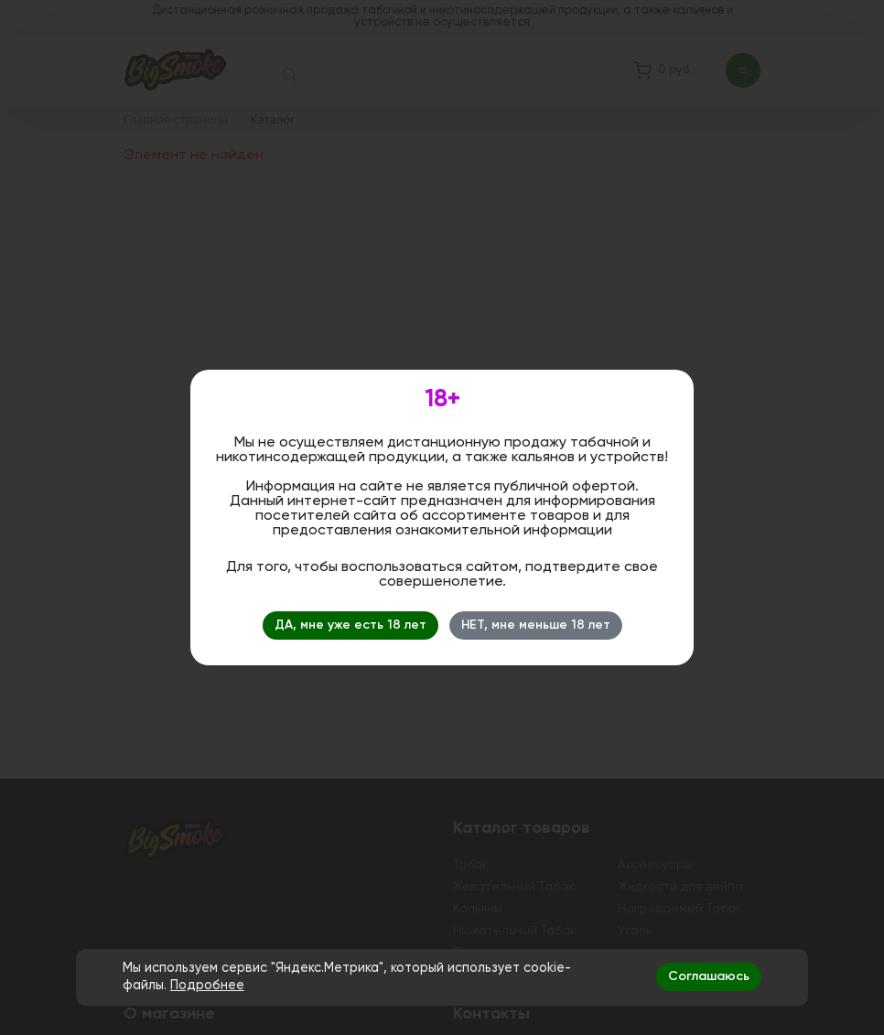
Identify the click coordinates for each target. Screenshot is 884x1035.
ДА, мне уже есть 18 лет (350, 625)
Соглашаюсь (708, 976)
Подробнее (207, 985)
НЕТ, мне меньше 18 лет (535, 625)
